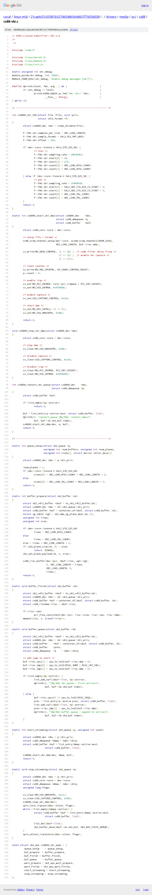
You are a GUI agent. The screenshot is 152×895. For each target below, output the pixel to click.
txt (138, 889)
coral (7, 17)
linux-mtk (21, 17)
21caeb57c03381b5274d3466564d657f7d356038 (65, 17)
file (74, 29)
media (123, 17)
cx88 (142, 17)
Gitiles (20, 889)
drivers (111, 17)
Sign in (145, 5)
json (146, 889)
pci (133, 17)
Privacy (30, 889)
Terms (39, 889)
